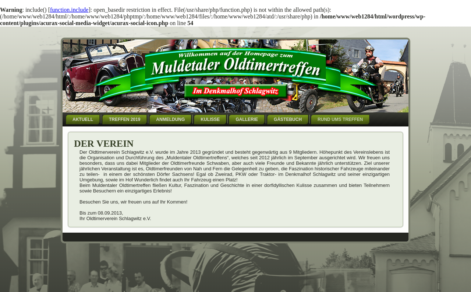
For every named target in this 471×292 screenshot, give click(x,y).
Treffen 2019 (124, 119)
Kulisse (210, 119)
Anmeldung (170, 119)
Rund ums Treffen (340, 119)
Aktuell (82, 119)
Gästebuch (288, 119)
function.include (69, 10)
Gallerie (247, 119)
